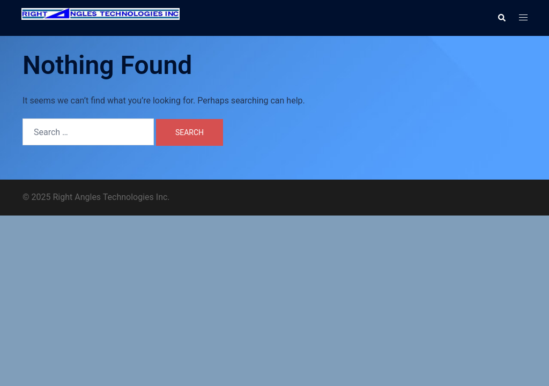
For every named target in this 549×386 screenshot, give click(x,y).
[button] (501, 17)
